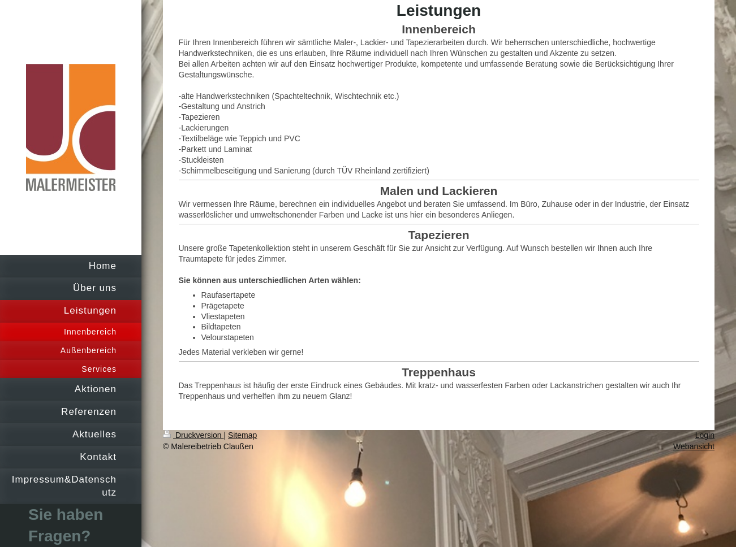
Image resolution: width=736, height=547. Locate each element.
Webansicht (694, 446)
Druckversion (193, 435)
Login (705, 435)
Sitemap (242, 435)
